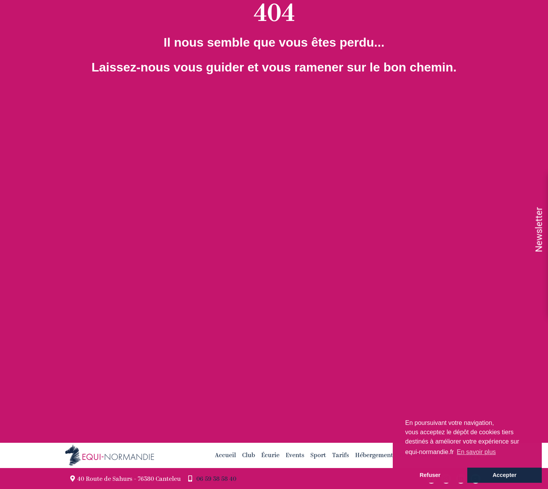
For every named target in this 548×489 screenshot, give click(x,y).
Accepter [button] (505, 475)
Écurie (270, 455)
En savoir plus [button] (476, 452)
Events (295, 455)
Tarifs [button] (340, 455)
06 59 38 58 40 (216, 479)
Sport (318, 455)
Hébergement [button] (374, 455)
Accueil (225, 455)
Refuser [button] (430, 475)
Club (248, 455)
